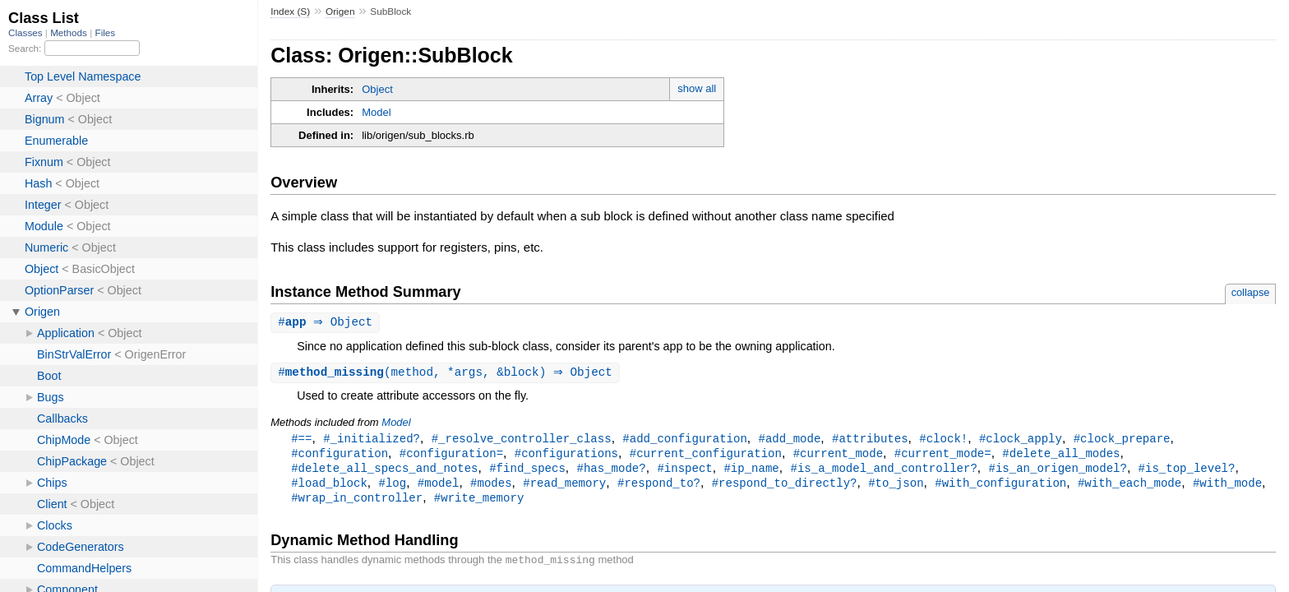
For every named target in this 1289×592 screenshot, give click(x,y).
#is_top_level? (1186, 471)
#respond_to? (658, 487)
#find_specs (527, 471)
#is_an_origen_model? (1057, 471)
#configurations (566, 456)
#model (439, 487)
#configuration (339, 456)
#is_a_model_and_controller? (883, 471)
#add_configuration (684, 440)
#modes (491, 487)
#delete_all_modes (1061, 456)
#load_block (329, 487)
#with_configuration (1000, 487)
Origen (340, 11)
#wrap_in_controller (357, 503)
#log (392, 487)
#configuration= (451, 456)
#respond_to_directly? (784, 487)
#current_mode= (942, 456)
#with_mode (1227, 487)
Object (377, 89)
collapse (1250, 292)
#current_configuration (706, 456)
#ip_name (750, 471)
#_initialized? (371, 440)
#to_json (895, 487)
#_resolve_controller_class (522, 440)
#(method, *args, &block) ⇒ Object (447, 374)
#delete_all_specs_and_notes (384, 471)
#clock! (943, 440)
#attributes (870, 440)
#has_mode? (610, 471)
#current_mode (838, 456)
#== (301, 440)
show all (696, 88)
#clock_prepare (1122, 440)
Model (376, 112)
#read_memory (564, 487)
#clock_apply (1020, 440)
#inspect (684, 471)
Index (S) (290, 11)
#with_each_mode (1129, 487)
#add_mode (789, 440)
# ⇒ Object (327, 323)
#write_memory (479, 503)
